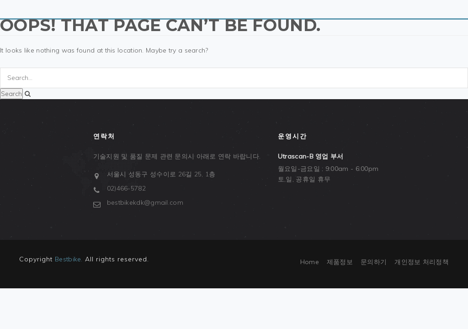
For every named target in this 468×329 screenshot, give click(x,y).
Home (309, 262)
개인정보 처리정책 (421, 262)
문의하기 (374, 262)
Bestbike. (69, 259)
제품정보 (340, 262)
